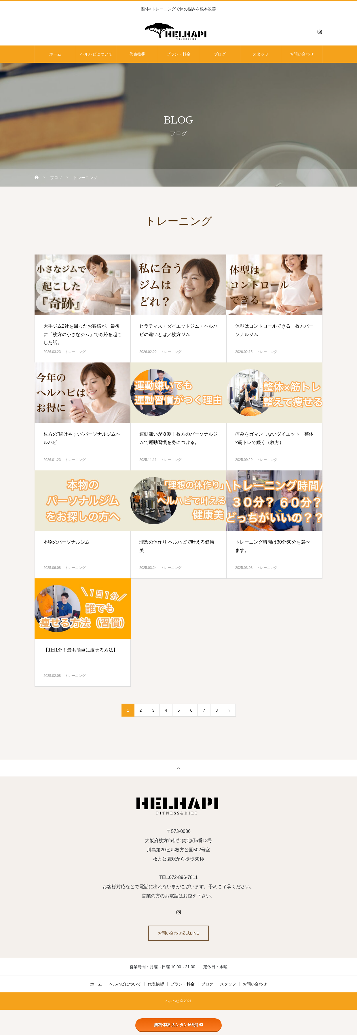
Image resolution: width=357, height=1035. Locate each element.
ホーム (55, 54)
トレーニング (75, 352)
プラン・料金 (178, 54)
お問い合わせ (302, 54)
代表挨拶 (137, 54)
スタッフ (260, 54)
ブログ (220, 54)
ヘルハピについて (96, 54)
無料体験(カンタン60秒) (178, 1024)
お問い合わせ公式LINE (178, 934)
